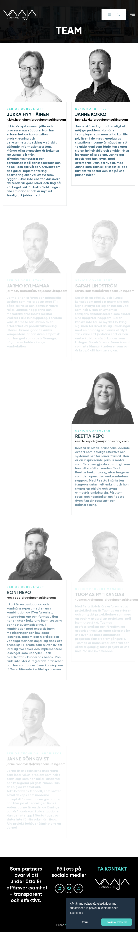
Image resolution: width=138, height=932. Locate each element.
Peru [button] (85, 922)
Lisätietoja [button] (76, 912)
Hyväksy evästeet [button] (116, 922)
